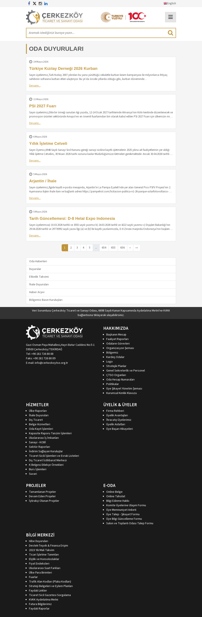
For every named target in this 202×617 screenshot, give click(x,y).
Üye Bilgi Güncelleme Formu (124, 519)
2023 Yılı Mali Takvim (41, 550)
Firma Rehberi (115, 411)
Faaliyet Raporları (117, 339)
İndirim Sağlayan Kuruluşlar (46, 451)
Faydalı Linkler (38, 591)
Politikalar (112, 384)
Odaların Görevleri (118, 343)
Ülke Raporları (38, 411)
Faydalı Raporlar (39, 609)
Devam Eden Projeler (42, 496)
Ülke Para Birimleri (40, 573)
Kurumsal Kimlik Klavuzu (121, 393)
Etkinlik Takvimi (39, 277)
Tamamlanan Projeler (42, 492)
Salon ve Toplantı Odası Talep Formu (129, 523)
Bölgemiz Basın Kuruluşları (45, 300)
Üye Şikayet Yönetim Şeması (124, 388)
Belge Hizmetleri (39, 424)
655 (113, 248)
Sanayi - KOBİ (37, 442)
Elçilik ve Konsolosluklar (44, 559)
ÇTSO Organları (116, 375)
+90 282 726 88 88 (42, 354)
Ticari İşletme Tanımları (44, 555)
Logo (109, 361)
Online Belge (114, 492)
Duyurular (35, 269)
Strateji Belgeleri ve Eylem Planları (51, 586)
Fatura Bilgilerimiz (40, 604)
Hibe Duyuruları (38, 541)
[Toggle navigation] (170, 17)
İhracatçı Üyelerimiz (118, 420)
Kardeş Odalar (115, 357)
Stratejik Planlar (116, 366)
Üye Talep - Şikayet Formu (123, 514)
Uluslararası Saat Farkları (44, 568)
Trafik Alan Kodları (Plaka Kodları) (50, 582)
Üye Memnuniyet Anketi (121, 510)
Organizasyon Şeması (120, 348)
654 (104, 248)
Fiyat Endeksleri (39, 564)
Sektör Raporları (39, 447)
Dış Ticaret (36, 420)
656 (122, 248)
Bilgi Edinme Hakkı (117, 501)
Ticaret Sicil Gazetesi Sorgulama (50, 595)
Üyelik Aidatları (115, 424)
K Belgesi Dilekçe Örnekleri (46, 465)
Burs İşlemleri (37, 469)
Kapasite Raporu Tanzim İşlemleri (50, 433)
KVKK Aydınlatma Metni (43, 600)
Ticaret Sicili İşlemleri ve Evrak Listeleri (54, 456)
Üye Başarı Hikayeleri (119, 429)
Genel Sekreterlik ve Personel (125, 370)
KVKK (166, 310)
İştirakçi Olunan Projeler (44, 501)
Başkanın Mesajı (116, 334)
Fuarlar (33, 577)
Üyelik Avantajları (117, 415)
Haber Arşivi (36, 292)
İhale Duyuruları (39, 284)
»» (136, 248)
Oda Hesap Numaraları (120, 379)
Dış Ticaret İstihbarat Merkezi (48, 460)
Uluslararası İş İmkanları (44, 438)
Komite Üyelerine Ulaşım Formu (126, 505)
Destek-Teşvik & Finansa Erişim (48, 546)
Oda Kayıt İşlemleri (41, 429)
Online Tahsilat (115, 496)
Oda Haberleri (38, 261)
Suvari (33, 474)
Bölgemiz (112, 352)
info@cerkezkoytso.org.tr (51, 363)
